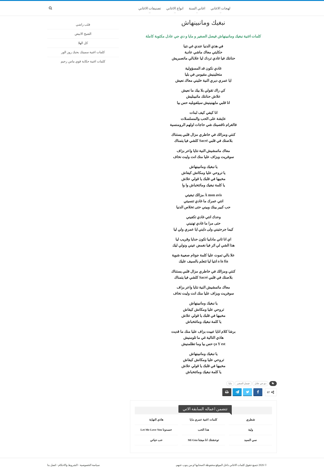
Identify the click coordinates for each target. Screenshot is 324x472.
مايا (230, 383)
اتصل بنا (51, 465)
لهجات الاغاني (220, 8)
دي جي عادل (260, 383)
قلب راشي (83, 24)
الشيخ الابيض (83, 33)
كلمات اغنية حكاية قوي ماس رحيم (83, 61)
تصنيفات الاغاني (149, 8)
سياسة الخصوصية (90, 465)
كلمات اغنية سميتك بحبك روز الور (83, 52)
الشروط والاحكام (68, 465)
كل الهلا (83, 43)
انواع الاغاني (174, 8)
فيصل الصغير (243, 383)
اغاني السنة (197, 8)
